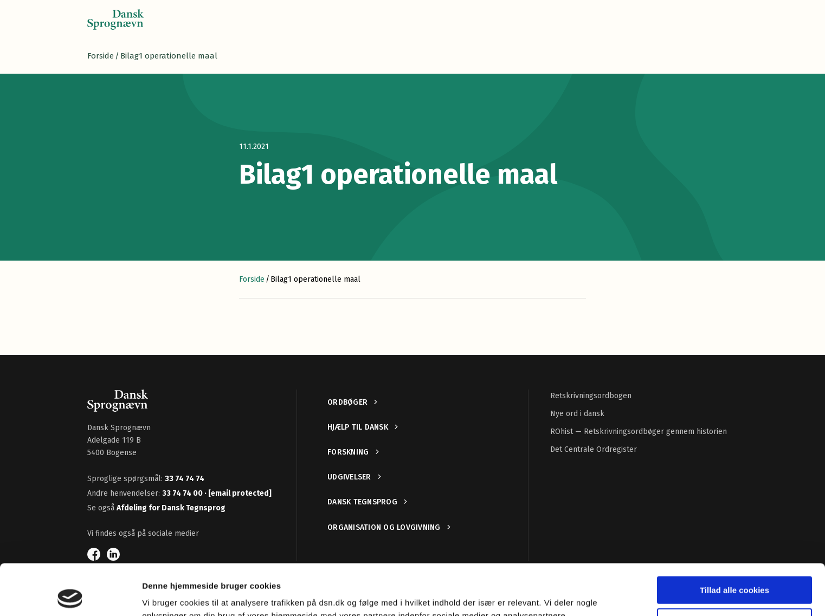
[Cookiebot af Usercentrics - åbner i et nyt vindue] (70, 595)
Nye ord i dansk (577, 413)
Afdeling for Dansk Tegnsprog (171, 508)
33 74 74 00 (183, 493)
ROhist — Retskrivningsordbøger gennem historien (638, 431)
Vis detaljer (164, 594)
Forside (100, 56)
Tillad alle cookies (734, 539)
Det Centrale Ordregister (593, 449)
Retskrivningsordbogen (590, 395)
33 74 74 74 (184, 478)
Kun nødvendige (734, 570)
